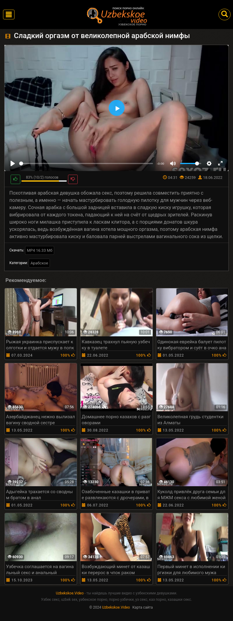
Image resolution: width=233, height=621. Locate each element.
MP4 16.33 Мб (40, 250)
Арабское (39, 263)
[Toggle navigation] (9, 14)
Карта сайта (142, 607)
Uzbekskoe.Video (70, 593)
